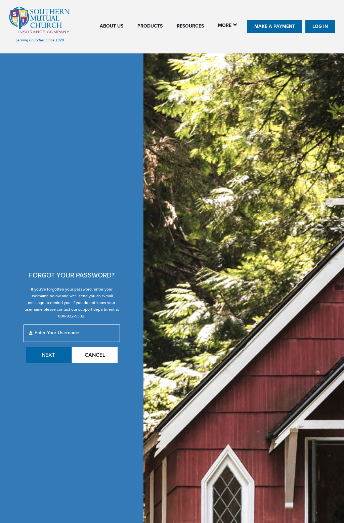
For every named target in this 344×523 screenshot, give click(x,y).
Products (150, 26)
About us (111, 26)
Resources (190, 26)
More (224, 25)
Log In (320, 26)
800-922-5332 (71, 316)
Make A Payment (274, 26)
